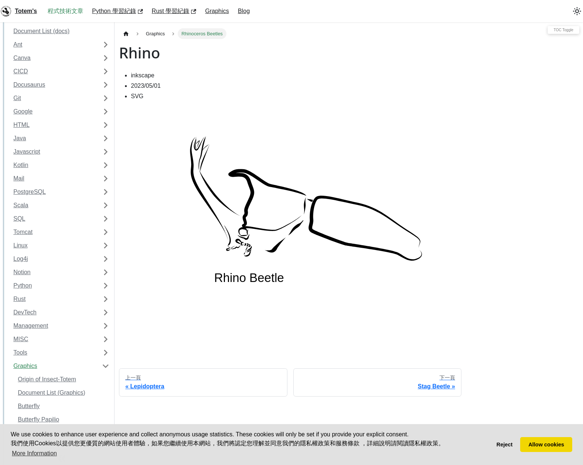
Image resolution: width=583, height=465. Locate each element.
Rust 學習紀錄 (174, 11)
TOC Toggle (563, 30)
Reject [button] (504, 445)
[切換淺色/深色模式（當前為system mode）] (577, 11)
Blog (244, 11)
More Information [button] (34, 453)
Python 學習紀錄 (117, 11)
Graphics (217, 11)
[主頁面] (126, 33)
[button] (61, 45)
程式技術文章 (65, 11)
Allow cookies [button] (546, 445)
